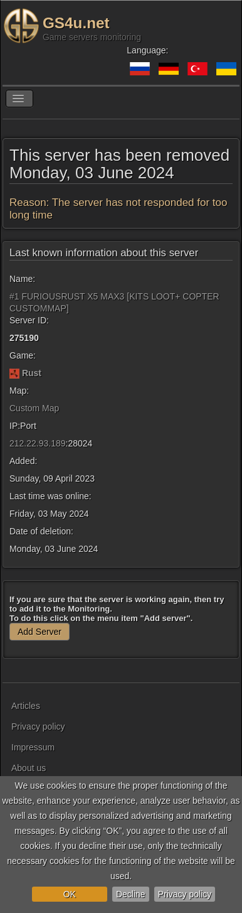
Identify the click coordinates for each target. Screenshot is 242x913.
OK (69, 894)
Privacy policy (185, 894)
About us (28, 768)
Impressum (33, 747)
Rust (31, 373)
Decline (130, 894)
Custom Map (34, 408)
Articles (25, 706)
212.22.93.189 (37, 443)
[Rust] (14, 373)
